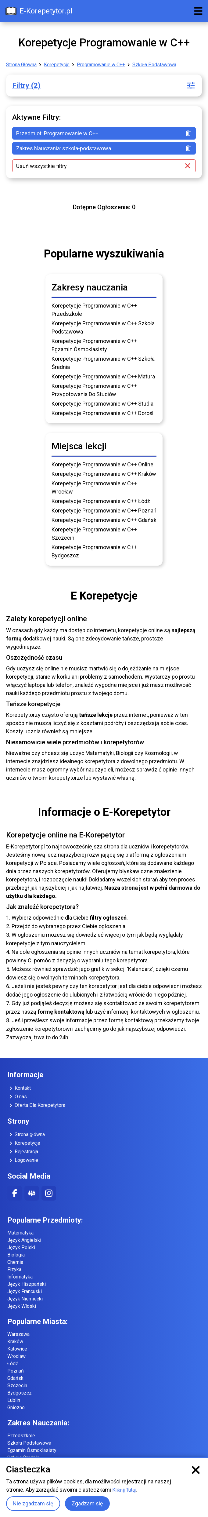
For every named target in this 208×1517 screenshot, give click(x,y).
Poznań (15, 1371)
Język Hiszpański (26, 1284)
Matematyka (20, 1233)
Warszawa (18, 1334)
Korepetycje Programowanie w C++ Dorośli (103, 413)
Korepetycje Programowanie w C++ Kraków (104, 474)
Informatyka (20, 1277)
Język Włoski (21, 1306)
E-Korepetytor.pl (38, 11)
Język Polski (21, 1247)
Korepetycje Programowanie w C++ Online (102, 464)
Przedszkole (21, 1436)
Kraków (15, 1341)
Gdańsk (15, 1378)
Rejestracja (22, 1151)
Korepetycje (57, 64)
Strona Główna (21, 64)
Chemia (15, 1262)
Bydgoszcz (19, 1393)
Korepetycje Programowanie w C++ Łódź (101, 501)
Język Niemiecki (25, 1299)
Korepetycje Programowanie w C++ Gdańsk (104, 520)
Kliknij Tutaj (124, 1490)
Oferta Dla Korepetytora (36, 1105)
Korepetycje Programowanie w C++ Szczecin (94, 533)
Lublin (13, 1400)
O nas (17, 1096)
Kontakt (19, 1088)
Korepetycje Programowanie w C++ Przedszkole (94, 309)
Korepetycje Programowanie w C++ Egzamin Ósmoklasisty (94, 345)
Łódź (12, 1363)
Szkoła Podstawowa (154, 64)
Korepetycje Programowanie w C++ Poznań (104, 510)
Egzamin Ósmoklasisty (31, 1450)
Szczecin (17, 1385)
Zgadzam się (87, 1503)
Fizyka (14, 1269)
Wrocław (16, 1356)
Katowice (17, 1349)
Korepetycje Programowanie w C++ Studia (102, 403)
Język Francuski (24, 1291)
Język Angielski (24, 1240)
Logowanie (22, 1160)
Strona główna (26, 1134)
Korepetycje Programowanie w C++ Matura (103, 376)
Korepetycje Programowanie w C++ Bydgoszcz (94, 551)
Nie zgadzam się (33, 1503)
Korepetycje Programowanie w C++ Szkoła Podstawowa (103, 327)
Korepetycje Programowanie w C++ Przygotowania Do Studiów (94, 390)
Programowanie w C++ (101, 64)
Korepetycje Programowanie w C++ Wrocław (94, 487)
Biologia (16, 1255)
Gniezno (16, 1407)
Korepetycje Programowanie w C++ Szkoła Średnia (103, 363)
